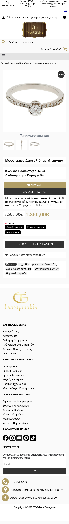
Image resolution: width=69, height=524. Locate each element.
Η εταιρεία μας (11, 331)
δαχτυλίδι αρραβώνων (47, 269)
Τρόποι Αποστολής (13, 375)
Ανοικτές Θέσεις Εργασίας (17, 349)
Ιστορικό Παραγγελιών (15, 423)
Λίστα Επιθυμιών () (14, 414)
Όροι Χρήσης (10, 366)
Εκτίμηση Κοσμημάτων (15, 340)
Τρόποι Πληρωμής (13, 370)
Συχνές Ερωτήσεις (13, 379)
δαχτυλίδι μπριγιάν (16, 273)
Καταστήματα (10, 336)
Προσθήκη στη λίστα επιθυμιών (27, 254)
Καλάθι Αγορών (12, 418)
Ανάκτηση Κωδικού (13, 410)
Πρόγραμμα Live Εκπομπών (18, 344)
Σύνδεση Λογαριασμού (16, 405)
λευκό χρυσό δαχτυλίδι (18, 269)
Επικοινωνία (10, 353)
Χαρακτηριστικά (34, 191)
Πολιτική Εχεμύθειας (14, 384)
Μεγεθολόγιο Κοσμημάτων (18, 388)
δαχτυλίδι (24, 264)
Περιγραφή (34, 185)
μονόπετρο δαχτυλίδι (43, 264)
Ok (34, 470)
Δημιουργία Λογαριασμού (17, 401)
